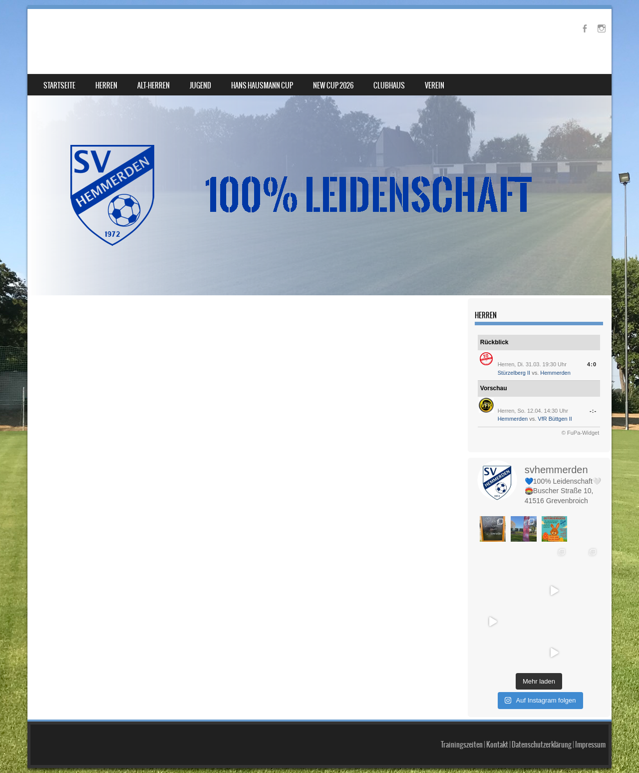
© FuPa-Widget (580, 433)
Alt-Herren (153, 85)
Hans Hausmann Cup (262, 85)
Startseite (59, 85)
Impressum (590, 744)
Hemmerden (555, 373)
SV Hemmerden (88, 33)
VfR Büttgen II (555, 419)
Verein (434, 85)
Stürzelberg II (514, 373)
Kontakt (497, 744)
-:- (593, 411)
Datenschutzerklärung (542, 744)
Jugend (200, 85)
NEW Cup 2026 (333, 85)
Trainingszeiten (462, 744)
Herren (106, 85)
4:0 (592, 364)
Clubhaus (389, 85)
